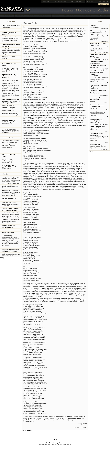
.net (47, 1)
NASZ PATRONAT (69, 16)
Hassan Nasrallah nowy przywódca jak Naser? (96, 120)
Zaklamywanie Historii (96, 133)
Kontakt (55, 439)
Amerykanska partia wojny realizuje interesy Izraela (97, 112)
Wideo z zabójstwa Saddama (98, 43)
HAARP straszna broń (96, 139)
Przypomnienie (94, 38)
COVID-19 (31, 16)
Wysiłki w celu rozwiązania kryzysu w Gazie (97, 127)
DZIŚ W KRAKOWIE (86, 16)
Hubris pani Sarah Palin (97, 79)
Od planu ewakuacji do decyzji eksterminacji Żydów (98, 31)
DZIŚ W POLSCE (102, 16)
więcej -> (2, 257)
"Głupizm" (93, 25)
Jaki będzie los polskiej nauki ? (98, 65)
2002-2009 (56, 16)
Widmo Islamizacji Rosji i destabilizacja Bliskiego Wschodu (97, 72)
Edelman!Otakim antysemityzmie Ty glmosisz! (98, 145)
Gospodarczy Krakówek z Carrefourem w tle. (97, 105)
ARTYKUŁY (20, 16)
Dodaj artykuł (103, 4)
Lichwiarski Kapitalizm (96, 49)
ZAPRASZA (61, 1)
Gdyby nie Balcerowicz (96, 61)
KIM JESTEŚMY (7, 16)
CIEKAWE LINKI (43, 16)
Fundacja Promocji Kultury (55, 443)
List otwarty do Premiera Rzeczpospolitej (97, 98)
